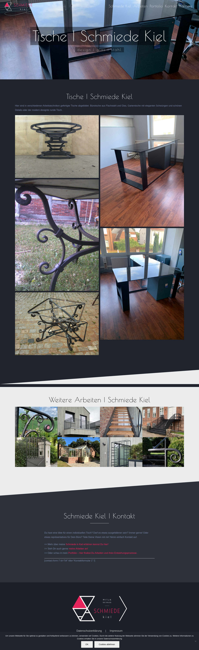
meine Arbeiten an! (78, 548)
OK (86, 644)
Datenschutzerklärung (89, 630)
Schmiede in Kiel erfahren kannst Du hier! (87, 544)
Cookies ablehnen (107, 644)
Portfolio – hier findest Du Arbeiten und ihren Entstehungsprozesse (102, 553)
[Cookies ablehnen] (195, 641)
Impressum (116, 630)
